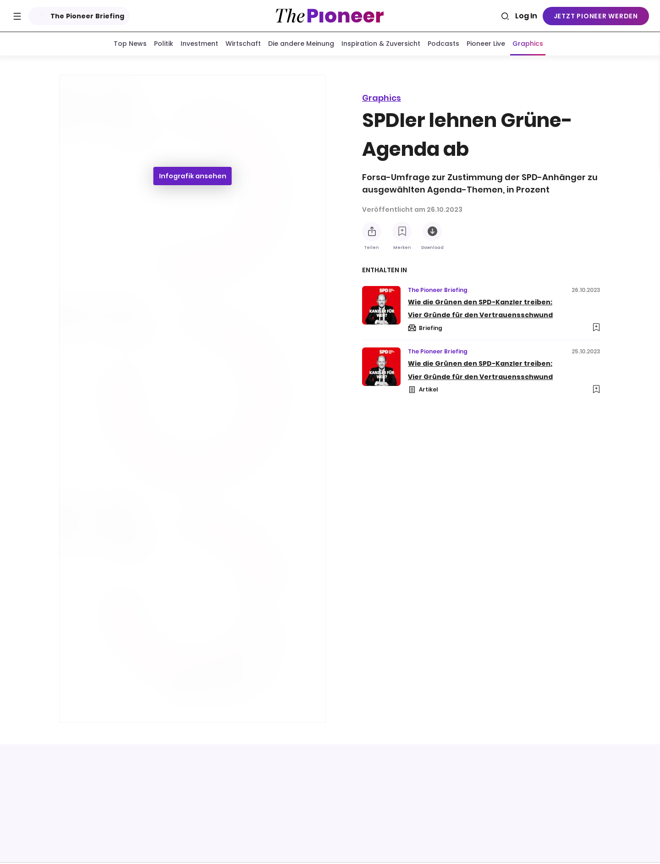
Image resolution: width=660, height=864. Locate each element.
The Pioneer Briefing (77, 16)
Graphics (381, 98)
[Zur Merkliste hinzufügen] (402, 231)
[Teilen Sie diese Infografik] (371, 231)
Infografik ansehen (192, 177)
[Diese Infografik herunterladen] (432, 231)
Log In (526, 16)
